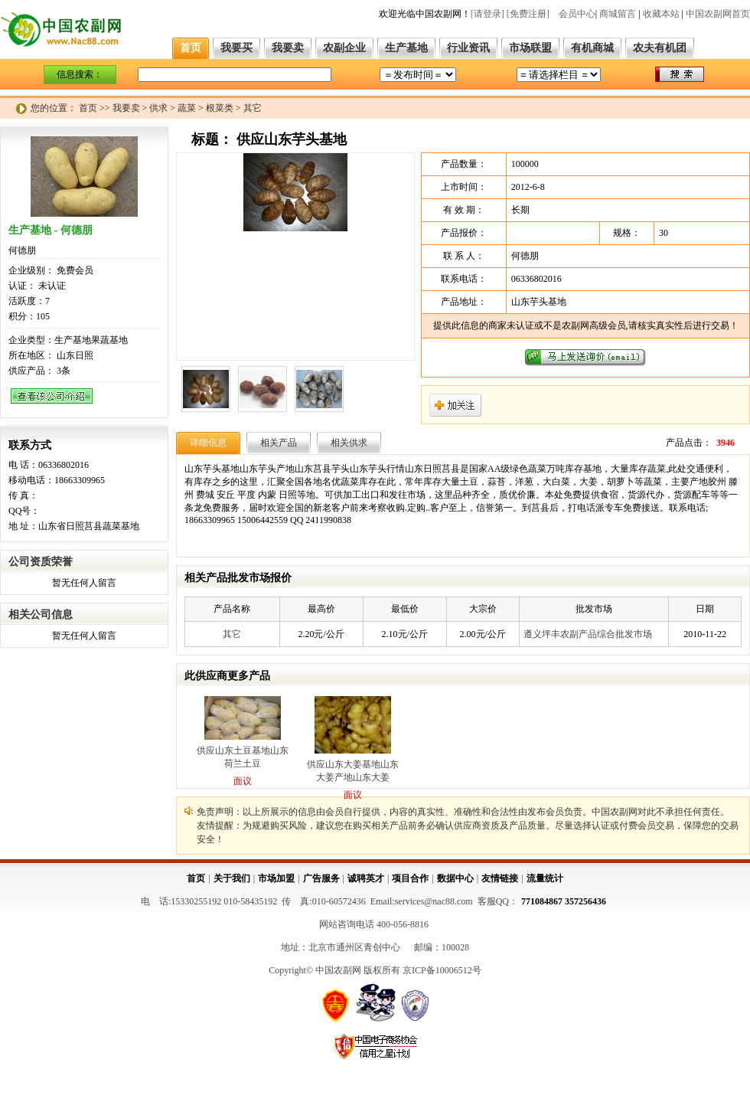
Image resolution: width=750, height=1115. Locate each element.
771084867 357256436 (563, 901)
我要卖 (288, 48)
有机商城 (592, 48)
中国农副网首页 (718, 13)
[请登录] (487, 13)
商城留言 (617, 13)
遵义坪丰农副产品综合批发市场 (587, 634)
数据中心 (455, 878)
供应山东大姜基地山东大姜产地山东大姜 (353, 771)
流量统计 (545, 878)
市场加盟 (276, 878)
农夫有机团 (659, 48)
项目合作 (410, 878)
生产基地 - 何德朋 (50, 230)
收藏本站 (661, 13)
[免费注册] (528, 13)
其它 (232, 634)
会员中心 (577, 13)
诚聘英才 (365, 878)
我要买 (236, 48)
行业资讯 (468, 48)
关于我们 (232, 878)
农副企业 (344, 48)
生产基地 (406, 48)
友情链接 (499, 878)
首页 (190, 48)
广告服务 (321, 878)
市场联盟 (530, 48)
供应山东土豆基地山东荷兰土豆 (243, 757)
